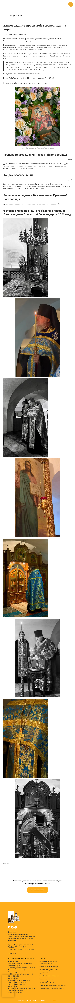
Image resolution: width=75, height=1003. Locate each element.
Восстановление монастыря (49, 926)
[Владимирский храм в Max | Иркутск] (15, 886)
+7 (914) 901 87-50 (20, 906)
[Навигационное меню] (71, 4)
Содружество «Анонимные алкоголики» (53, 944)
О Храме (10, 968)
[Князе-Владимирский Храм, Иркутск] (9, 886)
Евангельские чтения (47, 938)
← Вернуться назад (15, 16)
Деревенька (44, 932)
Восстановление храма (15, 977)
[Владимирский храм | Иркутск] (12, 886)
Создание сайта (45, 964)
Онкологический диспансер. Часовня (52, 947)
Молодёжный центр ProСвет (49, 929)
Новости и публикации (15, 987)
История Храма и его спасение (18, 971)
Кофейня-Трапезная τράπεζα (49, 935)
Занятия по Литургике (47, 941)
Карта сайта (12, 912)
